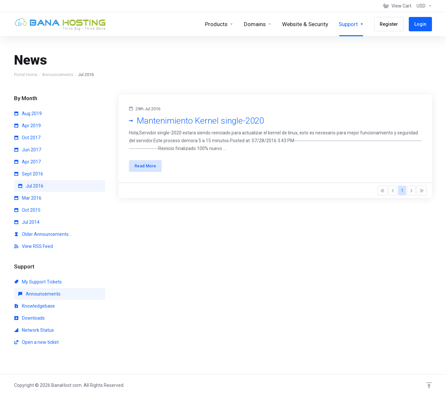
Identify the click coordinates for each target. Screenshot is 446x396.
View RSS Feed (33, 246)
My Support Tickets (38, 281)
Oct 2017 (27, 137)
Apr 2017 (27, 161)
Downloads (29, 318)
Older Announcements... (43, 234)
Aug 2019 (28, 113)
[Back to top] (429, 385)
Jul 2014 (27, 222)
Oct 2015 (27, 210)
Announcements (57, 74)
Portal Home (25, 74)
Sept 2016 (28, 173)
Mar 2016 (27, 198)
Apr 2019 (27, 125)
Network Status (34, 330)
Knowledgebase (34, 306)
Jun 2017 (27, 149)
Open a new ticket (36, 342)
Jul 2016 (30, 186)
